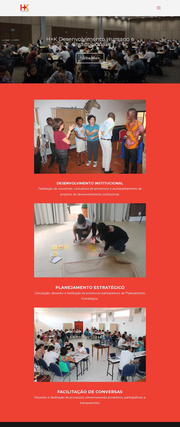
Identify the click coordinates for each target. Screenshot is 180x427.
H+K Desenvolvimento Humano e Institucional (90, 42)
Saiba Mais (90, 58)
